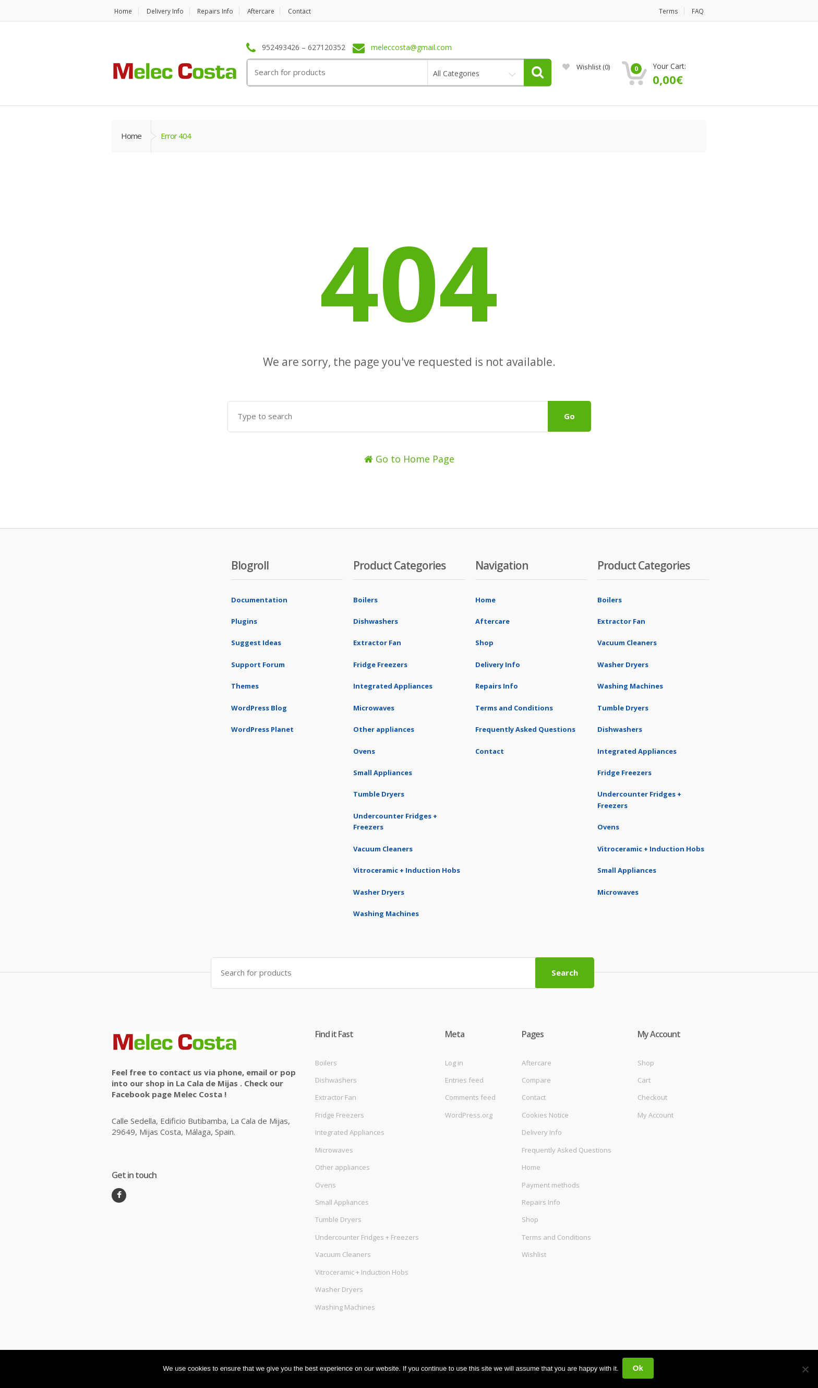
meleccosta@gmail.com (411, 48)
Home (121, 11)
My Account (655, 1113)
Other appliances (383, 729)
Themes (245, 686)
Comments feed (470, 1096)
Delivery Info (168, 11)
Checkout (652, 1096)
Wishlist (586, 67)
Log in (454, 1061)
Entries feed (464, 1078)
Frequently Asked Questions (525, 729)
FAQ (700, 11)
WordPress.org (468, 1113)
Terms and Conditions (514, 708)
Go (569, 416)
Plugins (244, 621)
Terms (668, 11)
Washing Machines (386, 913)
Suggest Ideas (256, 642)
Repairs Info (223, 11)
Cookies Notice (545, 1113)
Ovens (364, 751)
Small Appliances (382, 772)
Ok (639, 1369)
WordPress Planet (262, 729)
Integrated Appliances (392, 686)
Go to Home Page (409, 459)
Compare (536, 1078)
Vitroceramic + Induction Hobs (406, 870)
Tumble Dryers (378, 794)
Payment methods (551, 1183)
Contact (317, 11)
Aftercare (274, 11)
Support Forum (258, 664)
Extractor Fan (377, 642)
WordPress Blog (259, 708)
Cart (644, 1078)
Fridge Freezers (380, 664)
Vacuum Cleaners (383, 848)
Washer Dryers (378, 892)
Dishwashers (375, 621)
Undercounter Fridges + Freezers (367, 1235)
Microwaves (373, 708)
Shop (484, 642)
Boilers (365, 599)
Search (564, 971)
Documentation (259, 599)
